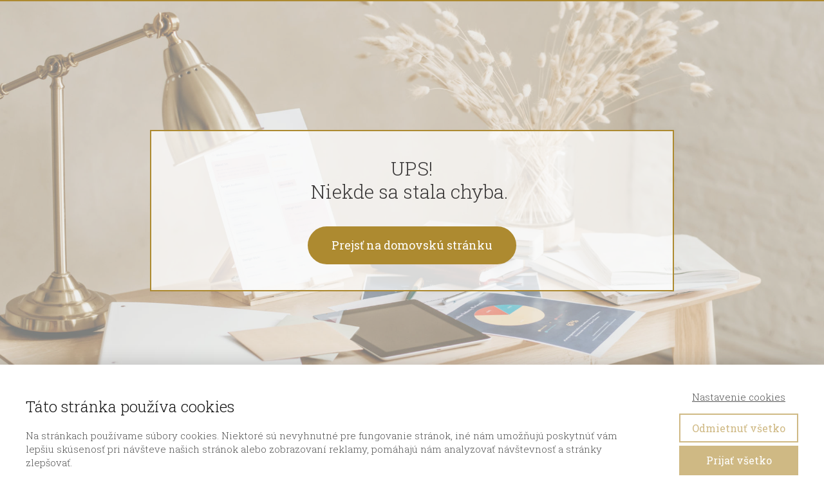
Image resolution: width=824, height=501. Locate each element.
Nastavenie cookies (738, 396)
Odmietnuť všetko (738, 428)
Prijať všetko (739, 460)
